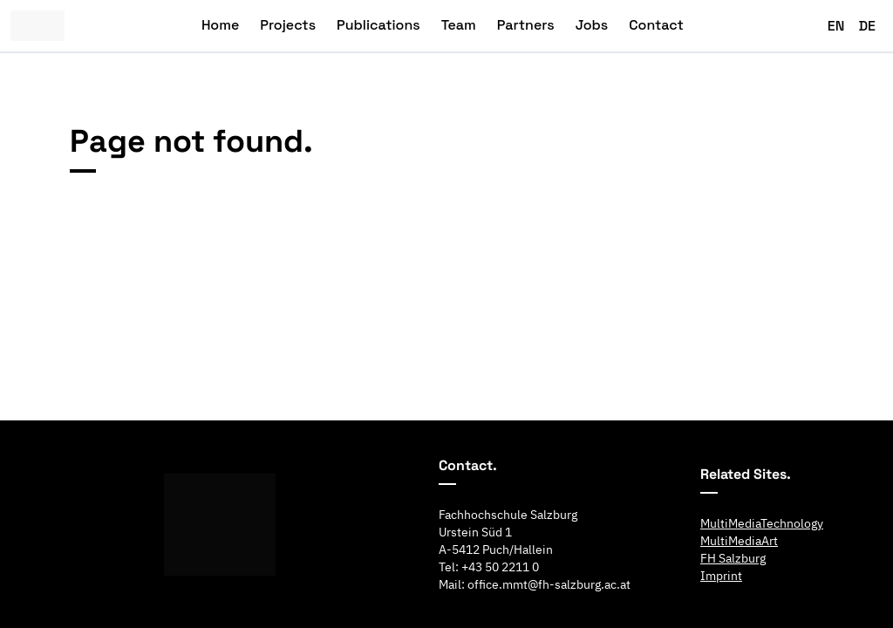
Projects (288, 25)
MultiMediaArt (739, 541)
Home (220, 25)
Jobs (592, 25)
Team (458, 25)
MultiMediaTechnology (761, 523)
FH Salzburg (733, 558)
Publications (378, 25)
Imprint (721, 576)
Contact (656, 25)
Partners (526, 25)
